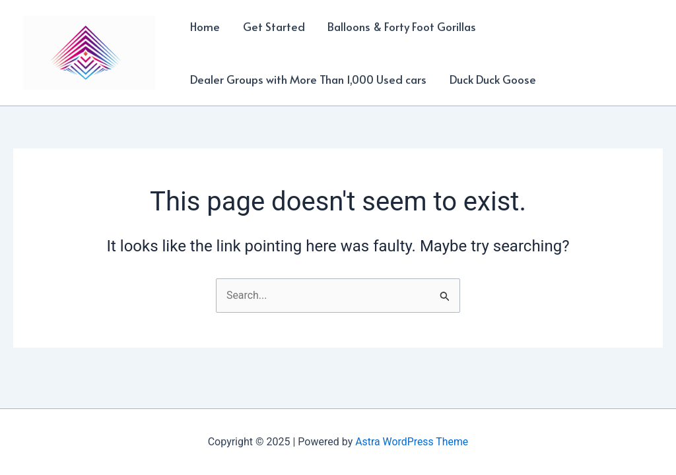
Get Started (273, 26)
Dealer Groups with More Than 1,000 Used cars (308, 79)
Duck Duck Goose (492, 79)
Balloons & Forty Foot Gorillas (401, 26)
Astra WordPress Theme (412, 441)
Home (205, 26)
